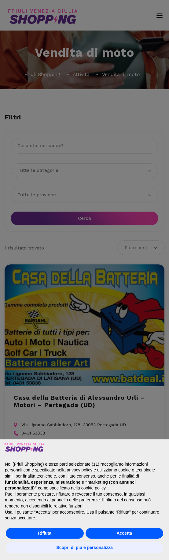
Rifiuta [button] (44, 533)
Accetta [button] (124, 533)
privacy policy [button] (79, 469)
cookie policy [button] (93, 487)
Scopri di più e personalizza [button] (84, 547)
